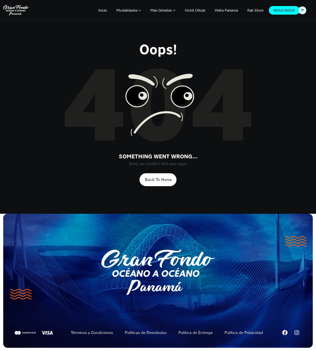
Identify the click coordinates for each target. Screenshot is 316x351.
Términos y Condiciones (92, 332)
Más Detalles (161, 10)
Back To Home (158, 179)
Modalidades (126, 10)
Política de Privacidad (244, 332)
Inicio (102, 10)
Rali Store (255, 10)
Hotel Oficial (195, 10)
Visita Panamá (226, 10)
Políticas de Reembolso (146, 332)
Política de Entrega (195, 332)
